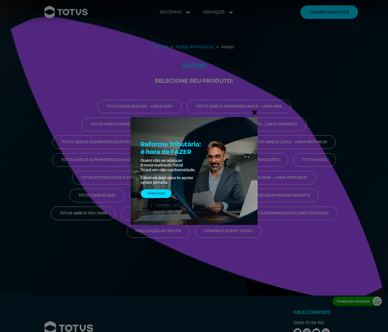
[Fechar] (254, 112)
